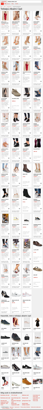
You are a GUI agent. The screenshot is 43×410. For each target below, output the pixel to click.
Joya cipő (25, 199)
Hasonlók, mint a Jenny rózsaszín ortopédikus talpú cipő (15, 34)
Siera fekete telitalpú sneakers (26, 251)
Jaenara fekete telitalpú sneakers (26, 125)
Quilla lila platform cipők (4, 22)
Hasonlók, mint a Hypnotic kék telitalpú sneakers (27, 59)
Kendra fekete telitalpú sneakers (26, 99)
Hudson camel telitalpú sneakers (4, 73)
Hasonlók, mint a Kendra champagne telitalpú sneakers (37, 136)
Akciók (16, 3)
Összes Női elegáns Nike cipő (26, 312)
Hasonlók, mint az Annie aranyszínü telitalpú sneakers (37, 186)
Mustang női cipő (27, 328)
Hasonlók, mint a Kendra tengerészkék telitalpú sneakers (37, 111)
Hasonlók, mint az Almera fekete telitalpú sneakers (16, 161)
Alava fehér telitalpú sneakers (4, 99)
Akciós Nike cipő (5, 358)
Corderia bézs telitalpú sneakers (37, 73)
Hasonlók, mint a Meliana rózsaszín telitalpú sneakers (16, 186)
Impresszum (17, 407)
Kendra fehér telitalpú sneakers (4, 125)
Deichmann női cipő (5, 395)
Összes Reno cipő (25, 185)
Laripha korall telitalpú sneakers (4, 150)
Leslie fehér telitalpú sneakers (4, 48)
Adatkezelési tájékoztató (36, 407)
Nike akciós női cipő (15, 301)
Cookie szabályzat (5, 408)
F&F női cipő (25, 343)
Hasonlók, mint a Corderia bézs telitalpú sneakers (37, 84)
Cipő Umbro (4, 328)
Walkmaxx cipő (25, 395)
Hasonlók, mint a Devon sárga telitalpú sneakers (37, 34)
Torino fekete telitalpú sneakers (15, 125)
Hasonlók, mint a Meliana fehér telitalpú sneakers (16, 211)
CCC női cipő (14, 395)
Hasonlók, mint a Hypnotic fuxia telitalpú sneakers (16, 59)
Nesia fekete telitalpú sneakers (26, 150)
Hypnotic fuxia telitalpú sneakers (15, 48)
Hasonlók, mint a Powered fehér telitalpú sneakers (16, 262)
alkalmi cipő (9, 6)
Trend (11, 408)
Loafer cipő (4, 343)
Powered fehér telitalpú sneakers (15, 251)
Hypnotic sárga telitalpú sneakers (15, 225)
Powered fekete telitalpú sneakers (37, 225)
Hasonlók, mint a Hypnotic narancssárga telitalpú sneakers (37, 59)
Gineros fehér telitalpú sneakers (4, 175)
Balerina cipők (15, 98)
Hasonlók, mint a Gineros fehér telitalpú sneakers (5, 186)
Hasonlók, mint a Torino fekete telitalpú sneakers (15, 136)
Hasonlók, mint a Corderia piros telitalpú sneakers (16, 287)
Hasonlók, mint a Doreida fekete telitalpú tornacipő (5, 236)
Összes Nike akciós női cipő (15, 312)
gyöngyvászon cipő (26, 400)
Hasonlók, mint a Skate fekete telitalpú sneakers (5, 262)
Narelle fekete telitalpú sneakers (4, 200)
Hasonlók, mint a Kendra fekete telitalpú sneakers (26, 110)
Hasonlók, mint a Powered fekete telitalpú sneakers (37, 236)
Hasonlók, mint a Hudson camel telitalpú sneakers (5, 84)
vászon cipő (25, 224)
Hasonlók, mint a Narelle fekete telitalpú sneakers (5, 211)
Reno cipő (25, 174)
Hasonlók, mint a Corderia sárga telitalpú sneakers (16, 84)
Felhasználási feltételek (25, 407)
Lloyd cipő (36, 249)
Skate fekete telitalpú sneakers (4, 251)
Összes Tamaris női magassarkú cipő (4, 312)
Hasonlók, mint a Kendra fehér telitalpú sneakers (5, 136)
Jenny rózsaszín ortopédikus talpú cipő (16, 23)
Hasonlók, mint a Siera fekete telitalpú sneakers (26, 262)
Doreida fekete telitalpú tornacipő (4, 225)
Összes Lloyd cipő (36, 261)
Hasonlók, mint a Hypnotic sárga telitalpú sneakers (16, 236)
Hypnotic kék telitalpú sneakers (26, 48)
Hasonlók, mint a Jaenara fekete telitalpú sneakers (26, 136)
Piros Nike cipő (37, 372)
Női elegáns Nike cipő (26, 301)
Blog (13, 3)
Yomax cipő (35, 400)
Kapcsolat (12, 407)
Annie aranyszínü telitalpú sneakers (38, 175)
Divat (1, 6)
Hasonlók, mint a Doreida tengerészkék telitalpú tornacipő (37, 212)
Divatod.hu (4, 1)
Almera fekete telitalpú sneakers (15, 150)
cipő (4, 6)
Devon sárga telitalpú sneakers (37, 23)
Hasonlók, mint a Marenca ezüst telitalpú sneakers (27, 287)
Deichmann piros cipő (5, 397)
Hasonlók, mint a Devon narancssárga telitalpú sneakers (4, 287)
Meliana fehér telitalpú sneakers (15, 200)
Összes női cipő (36, 286)
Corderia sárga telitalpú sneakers (15, 73)
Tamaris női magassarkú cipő (5, 301)
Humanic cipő (25, 397)
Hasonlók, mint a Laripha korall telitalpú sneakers (5, 161)
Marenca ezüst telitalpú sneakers (26, 276)
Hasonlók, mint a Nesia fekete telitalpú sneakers (26, 161)
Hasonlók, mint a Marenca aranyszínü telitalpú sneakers (27, 34)
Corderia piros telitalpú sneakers (15, 276)
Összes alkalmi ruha (37, 160)
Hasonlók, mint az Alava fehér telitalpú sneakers (4, 110)
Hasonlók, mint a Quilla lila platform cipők (5, 34)
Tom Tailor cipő (4, 372)
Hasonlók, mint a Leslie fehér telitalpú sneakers (4, 59)
